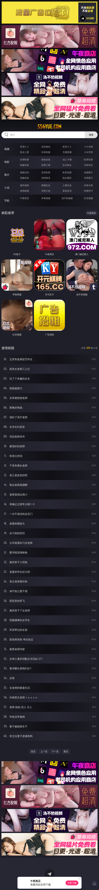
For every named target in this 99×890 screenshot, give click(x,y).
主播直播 (67, 152)
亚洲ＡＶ (24, 146)
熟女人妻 (24, 152)
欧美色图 (67, 172)
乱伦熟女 (67, 165)
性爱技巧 (88, 190)
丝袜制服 (45, 152)
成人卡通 (67, 159)
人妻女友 (67, 185)
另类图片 (88, 177)
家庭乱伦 (45, 185)
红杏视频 (88, 198)
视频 (6, 149)
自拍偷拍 (45, 146)
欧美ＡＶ (67, 146)
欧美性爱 (88, 159)
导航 (6, 200)
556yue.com (49, 126)
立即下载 (71, 882)
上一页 (44, 751)
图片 (6, 174)
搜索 (91, 134)
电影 (6, 162)
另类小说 (45, 190)
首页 (33, 751)
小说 (6, 187)
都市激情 (24, 185)
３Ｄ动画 (88, 146)
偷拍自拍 (45, 159)
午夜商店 (24, 198)
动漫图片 (88, 172)
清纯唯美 (45, 177)
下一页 (55, 751)
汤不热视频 (67, 198)
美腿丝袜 (24, 177)
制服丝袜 (24, 165)
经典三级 (45, 165)
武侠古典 (88, 185)
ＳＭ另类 (88, 152)
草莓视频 (45, 198)
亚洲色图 (45, 172)
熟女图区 (67, 177)
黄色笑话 (67, 190)
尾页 (66, 751)
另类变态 (88, 165)
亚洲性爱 (24, 159)
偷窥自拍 (24, 172)
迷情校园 (24, 190)
